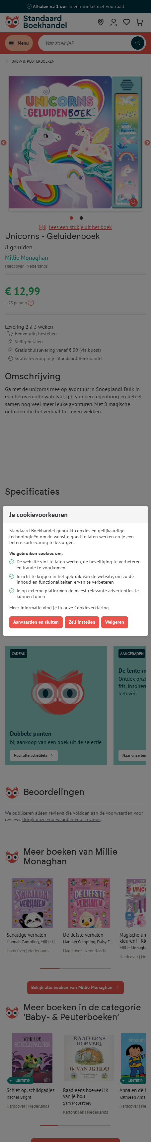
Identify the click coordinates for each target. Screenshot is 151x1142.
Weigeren (114, 622)
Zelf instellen (82, 622)
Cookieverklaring (91, 608)
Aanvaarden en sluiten (36, 622)
